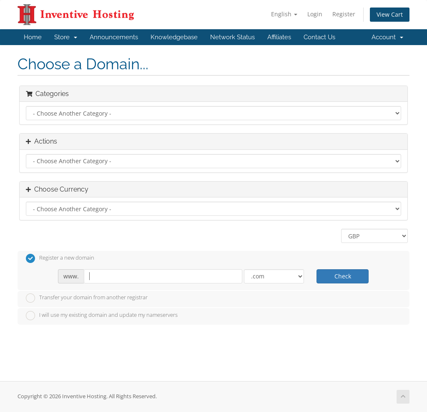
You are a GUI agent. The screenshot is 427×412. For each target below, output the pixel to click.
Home (33, 37)
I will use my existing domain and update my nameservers (102, 315)
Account (387, 37)
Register (343, 14)
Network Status (232, 37)
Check (342, 276)
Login (314, 14)
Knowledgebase (174, 37)
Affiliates (279, 37)
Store (65, 37)
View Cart (390, 14)
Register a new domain (60, 258)
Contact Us (319, 37)
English (284, 14)
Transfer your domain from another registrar (87, 298)
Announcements (114, 37)
